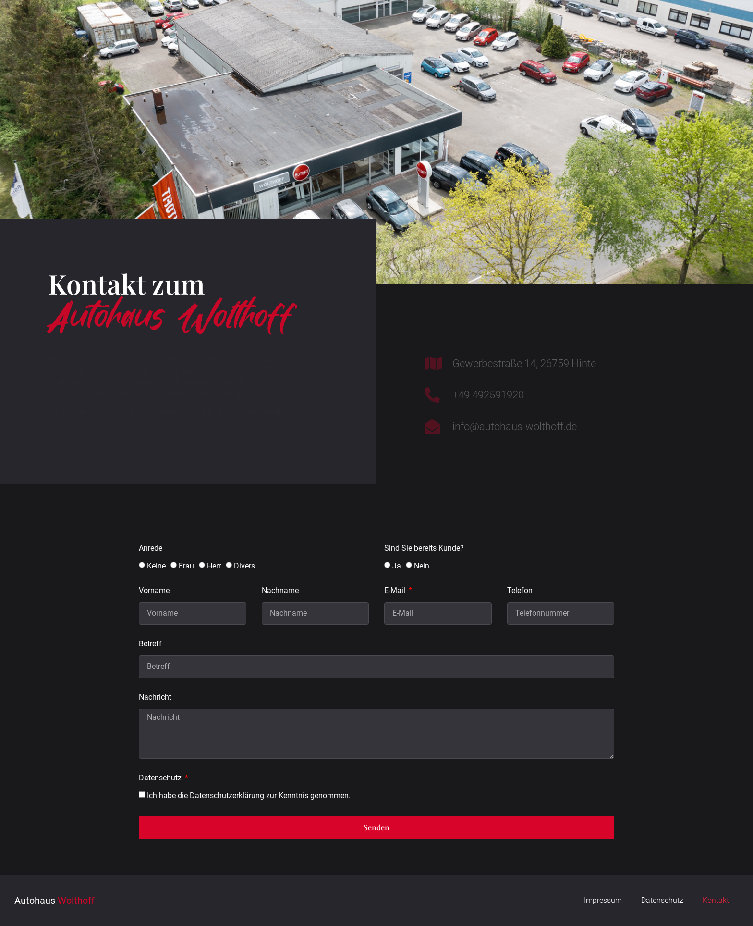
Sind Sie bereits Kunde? (424, 548)
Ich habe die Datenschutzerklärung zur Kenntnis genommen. (249, 795)
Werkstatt (251, 24)
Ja (396, 565)
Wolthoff (54, 24)
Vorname (154, 591)
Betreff (150, 644)
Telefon (520, 591)
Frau (186, 565)
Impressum (603, 900)
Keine (156, 565)
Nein (421, 565)
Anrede (150, 548)
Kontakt (616, 24)
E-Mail (395, 591)
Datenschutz (161, 778)
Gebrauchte (345, 24)
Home (167, 24)
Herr (214, 565)
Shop (535, 24)
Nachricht (155, 697)
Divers (244, 565)
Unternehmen (446, 24)
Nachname (280, 591)
